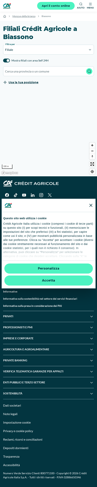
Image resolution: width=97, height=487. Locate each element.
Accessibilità (11, 465)
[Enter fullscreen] (92, 164)
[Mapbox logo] (9, 173)
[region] (48, 132)
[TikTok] (15, 195)
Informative (10, 291)
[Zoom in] (92, 145)
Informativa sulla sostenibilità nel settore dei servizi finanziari (40, 298)
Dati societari (12, 405)
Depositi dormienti (15, 448)
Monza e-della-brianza (23, 16)
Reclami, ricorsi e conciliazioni (22, 439)
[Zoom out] (92, 151)
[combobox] (48, 71)
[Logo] (7, 6)
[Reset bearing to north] (92, 156)
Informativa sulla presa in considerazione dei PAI (32, 305)
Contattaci (9, 234)
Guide (6, 270)
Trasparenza (11, 456)
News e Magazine (13, 262)
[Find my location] (92, 171)
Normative (9, 277)
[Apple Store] (41, 206)
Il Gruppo (9, 220)
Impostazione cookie (17, 422)
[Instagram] (41, 195)
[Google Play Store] (15, 206)
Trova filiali (10, 227)
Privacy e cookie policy (18, 431)
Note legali (10, 414)
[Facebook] (7, 195)
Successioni (10, 248)
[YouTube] (24, 195)
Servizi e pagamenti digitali (19, 255)
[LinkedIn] (33, 195)
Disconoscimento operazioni (20, 284)
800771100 (47, 473)
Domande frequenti (15, 241)
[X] (50, 195)
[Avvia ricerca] (89, 71)
